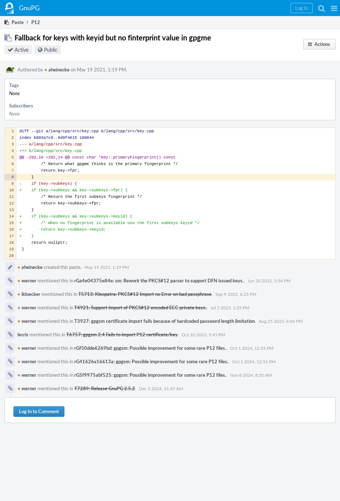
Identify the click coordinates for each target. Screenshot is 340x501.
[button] (334, 8)
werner (26, 280)
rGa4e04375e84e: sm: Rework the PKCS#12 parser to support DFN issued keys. (159, 280)
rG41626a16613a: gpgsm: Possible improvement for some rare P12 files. (151, 361)
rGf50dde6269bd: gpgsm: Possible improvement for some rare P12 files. (150, 348)
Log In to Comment (39, 411)
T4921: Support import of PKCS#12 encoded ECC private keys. (140, 307)
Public (51, 49)
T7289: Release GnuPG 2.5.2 (104, 388)
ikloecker (28, 294)
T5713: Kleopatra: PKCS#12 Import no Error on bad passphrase (144, 294)
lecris (22, 334)
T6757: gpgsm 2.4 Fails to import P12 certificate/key (122, 334)
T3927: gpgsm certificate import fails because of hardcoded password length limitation (164, 321)
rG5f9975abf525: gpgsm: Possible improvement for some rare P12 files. (150, 375)
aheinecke (57, 69)
